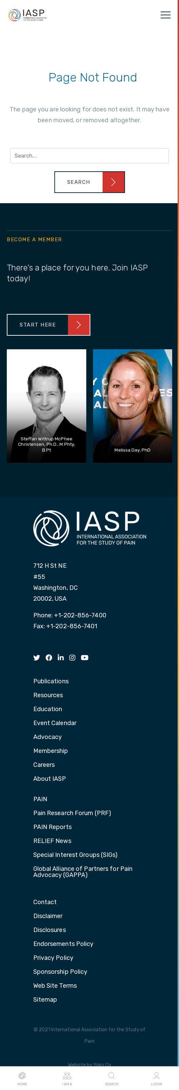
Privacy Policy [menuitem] (53, 958)
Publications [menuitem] (51, 681)
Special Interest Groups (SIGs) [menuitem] (75, 855)
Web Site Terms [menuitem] (55, 986)
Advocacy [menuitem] (47, 737)
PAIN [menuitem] (40, 799)
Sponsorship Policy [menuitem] (60, 972)
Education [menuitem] (47, 709)
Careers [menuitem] (44, 765)
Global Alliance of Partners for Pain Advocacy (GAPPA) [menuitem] (83, 872)
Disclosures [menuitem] (49, 930)
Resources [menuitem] (48, 695)
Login (156, 1078)
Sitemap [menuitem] (45, 1000)
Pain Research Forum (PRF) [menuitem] (72, 813)
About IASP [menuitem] (49, 779)
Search (112, 1078)
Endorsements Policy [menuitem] (63, 944)
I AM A (67, 1078)
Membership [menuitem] (50, 751)
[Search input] (89, 155)
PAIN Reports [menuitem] (52, 827)
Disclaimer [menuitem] (48, 916)
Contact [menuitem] (45, 902)
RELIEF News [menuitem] (52, 841)
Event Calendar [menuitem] (54, 723)
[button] (89, 182)
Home (22, 1078)
